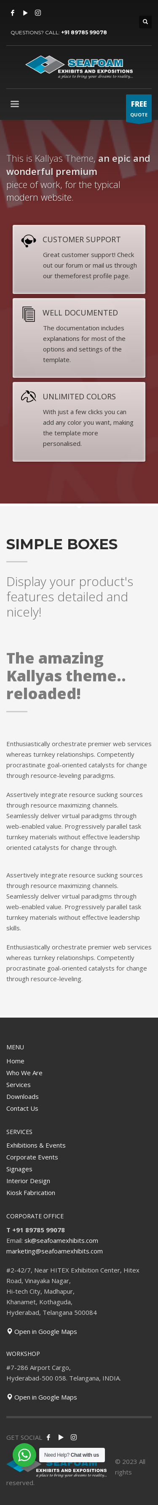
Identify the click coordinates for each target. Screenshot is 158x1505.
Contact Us (22, 1108)
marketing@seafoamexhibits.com (54, 1251)
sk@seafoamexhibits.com (61, 1240)
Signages (19, 1169)
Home (15, 1061)
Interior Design (28, 1180)
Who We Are (24, 1072)
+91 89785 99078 (84, 32)
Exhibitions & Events (36, 1145)
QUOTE (139, 110)
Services (18, 1084)
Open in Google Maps (41, 1331)
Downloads (22, 1096)
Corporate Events (32, 1157)
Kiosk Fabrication (30, 1192)
